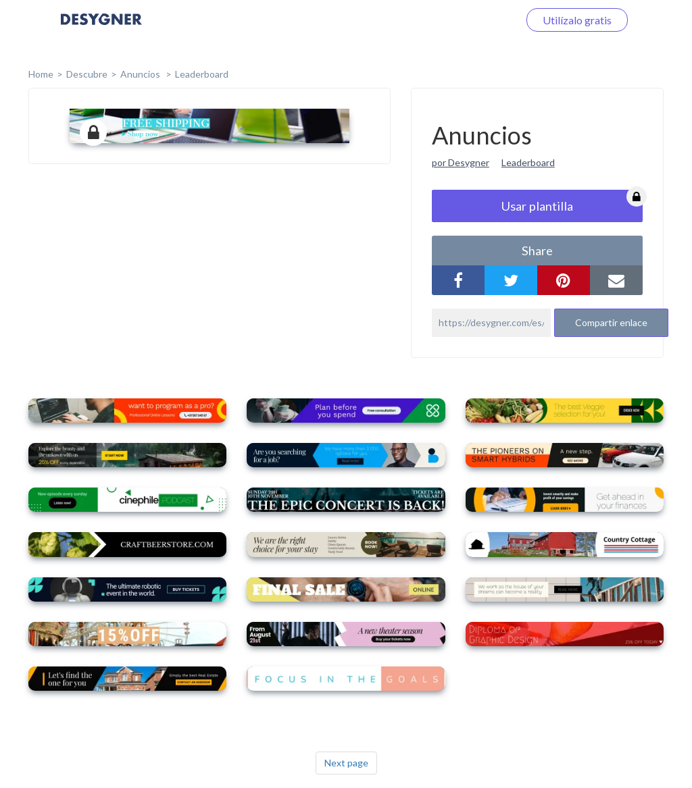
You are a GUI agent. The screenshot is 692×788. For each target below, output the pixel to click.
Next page (346, 762)
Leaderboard (201, 74)
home (40, 74)
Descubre (86, 74)
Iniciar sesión (471, 20)
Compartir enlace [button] (611, 322)
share (537, 250)
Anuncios (141, 74)
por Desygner (460, 162)
